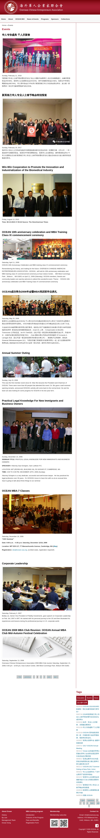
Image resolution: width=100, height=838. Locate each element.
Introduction (30, 815)
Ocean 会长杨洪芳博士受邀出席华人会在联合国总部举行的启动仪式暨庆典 (88, 753)
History (4, 815)
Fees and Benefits (32, 820)
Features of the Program (35, 817)
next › (49, 677)
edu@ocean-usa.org (19, 550)
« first (19, 677)
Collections (65, 19)
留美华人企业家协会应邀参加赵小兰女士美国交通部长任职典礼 (87, 779)
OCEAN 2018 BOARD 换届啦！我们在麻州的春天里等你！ (87, 709)
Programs (45, 19)
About (10, 19)
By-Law (4, 817)
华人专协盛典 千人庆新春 (16, 34)
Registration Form (32, 823)
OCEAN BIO (20, 19)
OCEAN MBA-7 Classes (16, 490)
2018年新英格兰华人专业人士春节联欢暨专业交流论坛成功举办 (88, 716)
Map (55, 546)
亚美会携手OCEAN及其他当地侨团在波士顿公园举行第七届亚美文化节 (87, 761)
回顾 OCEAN (87, 795)
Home (3, 19)
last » (56, 677)
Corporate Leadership (15, 563)
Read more (8, 89)
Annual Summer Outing (16, 353)
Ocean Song (6, 823)
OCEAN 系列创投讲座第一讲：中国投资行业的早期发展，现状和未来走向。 (87, 735)
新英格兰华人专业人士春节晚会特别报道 (24, 95)
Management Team (9, 820)
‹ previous (27, 677)
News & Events (33, 19)
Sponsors (55, 19)
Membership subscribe (58, 815)
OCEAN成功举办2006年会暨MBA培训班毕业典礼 (29, 291)
